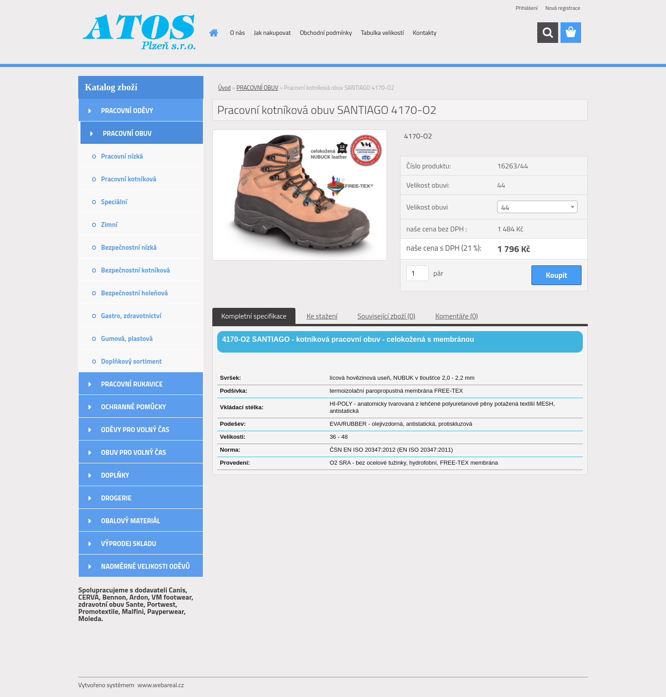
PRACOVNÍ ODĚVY (127, 110)
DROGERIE (116, 498)
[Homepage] (213, 32)
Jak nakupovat (272, 32)
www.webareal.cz (161, 684)
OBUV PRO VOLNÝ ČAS (133, 452)
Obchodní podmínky (326, 32)
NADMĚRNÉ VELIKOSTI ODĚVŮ (145, 566)
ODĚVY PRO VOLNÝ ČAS (135, 429)
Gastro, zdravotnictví (131, 316)
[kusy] (417, 273)
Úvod (224, 87)
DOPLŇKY (115, 475)
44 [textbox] (505, 207)
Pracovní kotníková (128, 179)
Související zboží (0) (386, 316)
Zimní (109, 224)
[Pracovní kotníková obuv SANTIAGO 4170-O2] (300, 133)
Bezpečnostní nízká (129, 247)
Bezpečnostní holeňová (134, 293)
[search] (547, 32)
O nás (237, 32)
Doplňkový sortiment (131, 361)
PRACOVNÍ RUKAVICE (132, 384)
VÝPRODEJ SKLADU (128, 543)
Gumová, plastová (127, 338)
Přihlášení (527, 8)
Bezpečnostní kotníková (135, 270)
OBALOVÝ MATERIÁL (130, 521)
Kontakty (425, 32)
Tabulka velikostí (382, 32)
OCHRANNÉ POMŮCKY (133, 407)
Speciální (114, 202)
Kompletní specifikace (254, 316)
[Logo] (139, 33)
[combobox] (537, 207)
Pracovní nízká (122, 156)
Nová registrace (562, 8)
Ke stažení (322, 316)
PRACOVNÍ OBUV (127, 133)
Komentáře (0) (456, 316)
